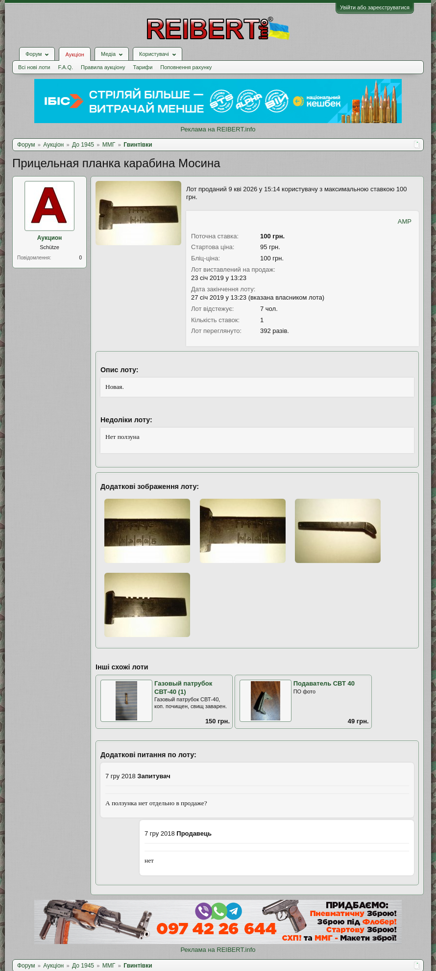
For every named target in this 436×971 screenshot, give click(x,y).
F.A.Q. (65, 67)
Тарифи (143, 67)
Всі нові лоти (34, 67)
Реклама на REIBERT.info (217, 129)
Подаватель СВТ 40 (324, 683)
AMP (405, 221)
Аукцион (49, 237)
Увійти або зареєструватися (375, 7)
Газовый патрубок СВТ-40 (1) (183, 687)
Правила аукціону (103, 67)
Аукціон (74, 54)
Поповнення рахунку (186, 67)
